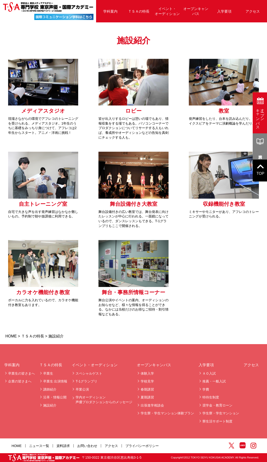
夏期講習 (147, 397)
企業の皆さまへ (19, 381)
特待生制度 (210, 397)
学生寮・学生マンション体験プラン (167, 413)
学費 (205, 389)
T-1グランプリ (86, 381)
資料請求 (63, 446)
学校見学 (147, 381)
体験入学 (147, 373)
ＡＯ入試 (209, 373)
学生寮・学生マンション (220, 413)
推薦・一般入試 (214, 381)
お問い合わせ (87, 446)
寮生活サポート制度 (217, 421)
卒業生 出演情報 (55, 381)
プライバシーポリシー (142, 446)
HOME (11, 336)
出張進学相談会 (152, 405)
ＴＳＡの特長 (138, 11)
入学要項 (224, 11)
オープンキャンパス (195, 11)
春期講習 (147, 389)
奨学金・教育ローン (217, 405)
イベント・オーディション (167, 11)
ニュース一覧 (39, 446)
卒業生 (48, 373)
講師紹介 (49, 389)
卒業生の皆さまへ (21, 373)
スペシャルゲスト (89, 373)
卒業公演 (82, 389)
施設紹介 (49, 405)
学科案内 (110, 11)
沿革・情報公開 (55, 397)
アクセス (253, 11)
